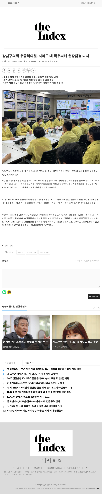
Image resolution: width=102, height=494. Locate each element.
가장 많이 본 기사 (12, 363)
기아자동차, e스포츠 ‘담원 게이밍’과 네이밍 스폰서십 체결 (35, 383)
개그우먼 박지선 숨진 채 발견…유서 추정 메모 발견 (32, 374)
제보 (27, 468)
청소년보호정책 (73, 468)
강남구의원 (31, 252)
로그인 (84, 3)
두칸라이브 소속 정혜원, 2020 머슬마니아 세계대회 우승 (35, 406)
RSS (87, 468)
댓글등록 (93, 296)
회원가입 (92, 3)
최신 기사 (29, 363)
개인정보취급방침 (54, 468)
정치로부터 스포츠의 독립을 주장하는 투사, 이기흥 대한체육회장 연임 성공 (44, 369)
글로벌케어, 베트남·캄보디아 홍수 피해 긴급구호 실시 (33, 401)
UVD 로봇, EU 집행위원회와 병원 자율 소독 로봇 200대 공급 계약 (39, 392)
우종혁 (20, 252)
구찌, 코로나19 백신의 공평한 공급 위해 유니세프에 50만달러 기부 (40, 387)
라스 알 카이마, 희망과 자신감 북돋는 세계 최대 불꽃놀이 (35, 410)
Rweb (98, 488)
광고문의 (38, 468)
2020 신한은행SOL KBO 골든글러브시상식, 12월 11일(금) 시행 (38, 378)
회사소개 (17, 468)
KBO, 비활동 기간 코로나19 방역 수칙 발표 (28, 397)
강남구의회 (44, 252)
